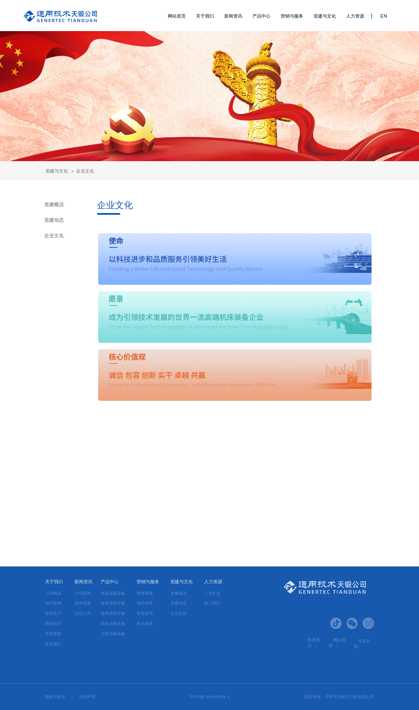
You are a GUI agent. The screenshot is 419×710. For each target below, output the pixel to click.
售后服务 (145, 623)
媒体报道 (82, 603)
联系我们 (53, 644)
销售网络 (145, 593)
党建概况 (54, 204)
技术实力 (53, 613)
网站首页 (177, 15)
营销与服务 (292, 15)
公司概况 (53, 593)
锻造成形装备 (113, 593)
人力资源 (355, 15)
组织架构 (53, 603)
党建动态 (54, 219)
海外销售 (145, 603)
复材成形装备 (113, 603)
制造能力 (53, 623)
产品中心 (261, 15)
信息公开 (82, 613)
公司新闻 (82, 593)
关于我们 (205, 15)
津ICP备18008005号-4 (209, 696)
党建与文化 (324, 15)
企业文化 (85, 171)
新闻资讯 (233, 15)
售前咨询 (145, 613)
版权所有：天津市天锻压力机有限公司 (339, 696)
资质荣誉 (53, 633)
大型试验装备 (113, 633)
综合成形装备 (113, 623)
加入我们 (212, 603)
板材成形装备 (113, 613)
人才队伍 (212, 593)
